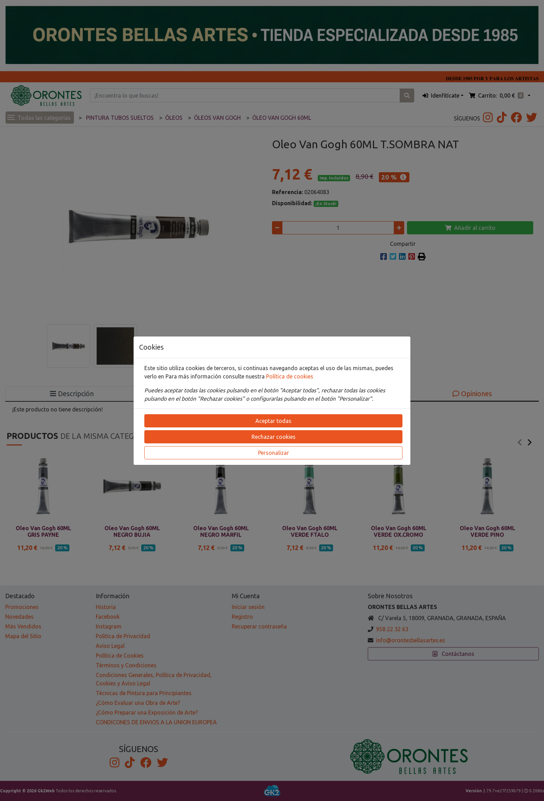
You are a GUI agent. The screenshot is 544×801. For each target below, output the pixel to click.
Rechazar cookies (274, 437)
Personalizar (273, 453)
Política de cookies (289, 376)
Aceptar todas (273, 421)
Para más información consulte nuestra (215, 376)
